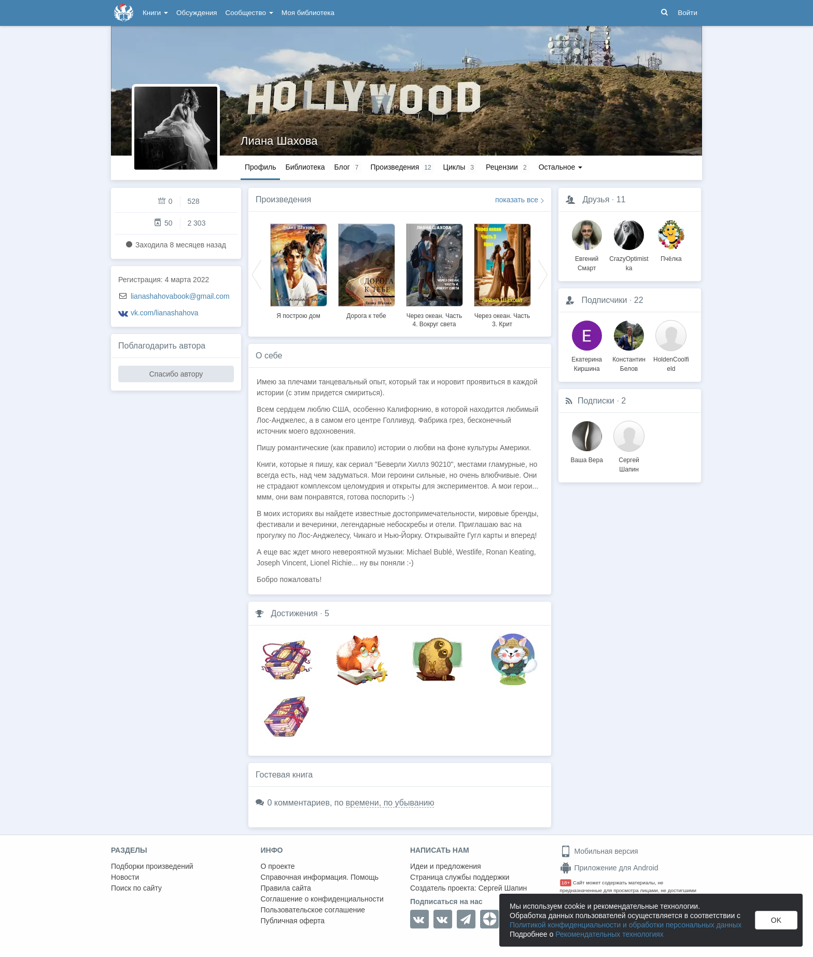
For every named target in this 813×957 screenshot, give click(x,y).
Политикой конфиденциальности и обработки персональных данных (625, 925)
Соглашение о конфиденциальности (322, 899)
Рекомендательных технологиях (609, 934)
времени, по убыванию (390, 802)
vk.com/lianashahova (165, 313)
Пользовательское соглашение (313, 910)
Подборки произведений (152, 866)
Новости (125, 877)
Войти (687, 13)
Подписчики (604, 300)
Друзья (595, 199)
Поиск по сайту (136, 888)
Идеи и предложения (445, 866)
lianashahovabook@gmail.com (180, 296)
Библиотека (305, 167)
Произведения (283, 199)
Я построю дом (298, 316)
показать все (516, 200)
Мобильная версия (599, 851)
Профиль (260, 167)
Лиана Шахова (279, 140)
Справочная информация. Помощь (320, 877)
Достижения (294, 613)
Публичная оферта (293, 921)
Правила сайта (286, 888)
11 (621, 199)
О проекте (278, 866)
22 (638, 300)
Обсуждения (196, 13)
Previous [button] (256, 274)
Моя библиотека (308, 13)
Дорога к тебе (366, 316)
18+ (566, 882)
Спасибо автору (176, 374)
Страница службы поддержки (459, 877)
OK (776, 920)
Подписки (596, 400)
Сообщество (249, 13)
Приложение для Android (609, 867)
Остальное (561, 167)
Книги (155, 13)
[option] (298, 269)
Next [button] (543, 274)
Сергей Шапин (502, 888)
